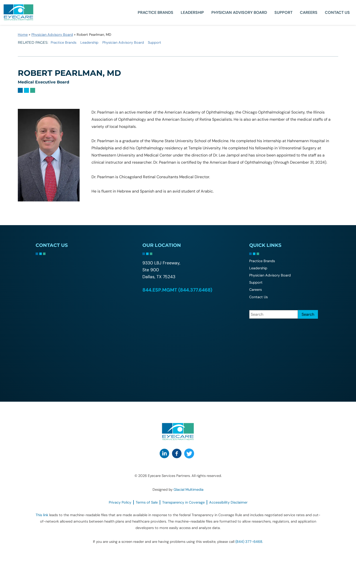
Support (283, 12)
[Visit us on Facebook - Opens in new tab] (177, 453)
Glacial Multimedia (188, 489)
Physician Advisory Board (239, 12)
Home (23, 34)
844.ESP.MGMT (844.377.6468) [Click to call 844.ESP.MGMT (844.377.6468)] (177, 290)
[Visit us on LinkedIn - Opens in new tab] (164, 453)
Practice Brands (155, 12)
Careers (308, 12)
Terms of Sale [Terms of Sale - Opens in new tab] (147, 502)
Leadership (192, 12)
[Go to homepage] (18, 12)
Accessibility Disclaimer (228, 502)
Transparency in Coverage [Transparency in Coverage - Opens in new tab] (183, 502)
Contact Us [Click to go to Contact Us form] (337, 12)
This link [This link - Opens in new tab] (42, 515)
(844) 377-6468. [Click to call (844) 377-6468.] (249, 541)
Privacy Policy (120, 502)
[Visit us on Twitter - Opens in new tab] (189, 453)
